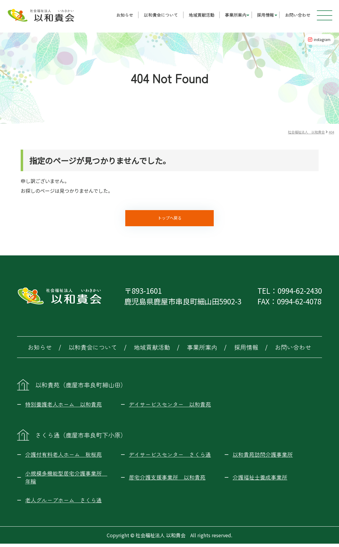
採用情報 (261, 17)
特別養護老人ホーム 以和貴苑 (63, 407)
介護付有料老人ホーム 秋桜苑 (63, 458)
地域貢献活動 (197, 17)
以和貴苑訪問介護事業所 (263, 458)
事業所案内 (231, 17)
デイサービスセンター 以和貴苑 (170, 407)
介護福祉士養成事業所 (260, 480)
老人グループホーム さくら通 (63, 503)
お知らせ (120, 17)
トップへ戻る (169, 219)
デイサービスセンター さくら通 (170, 458)
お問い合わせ (293, 17)
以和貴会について (157, 17)
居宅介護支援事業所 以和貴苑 (167, 480)
